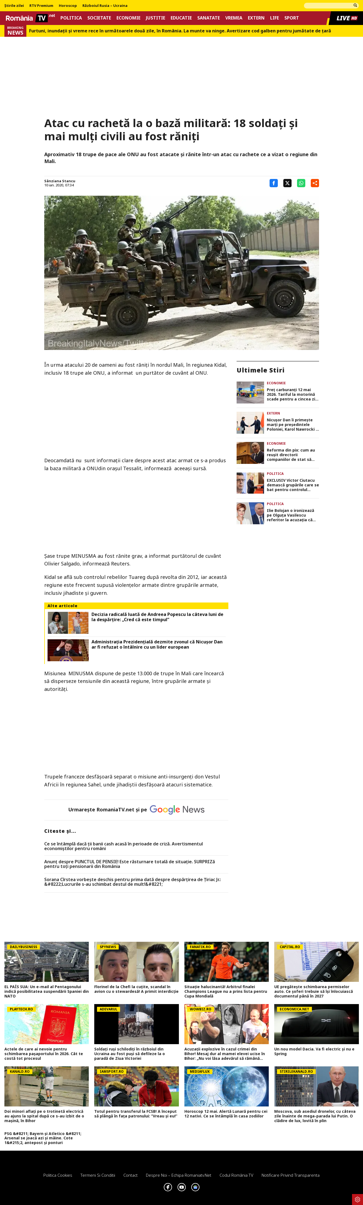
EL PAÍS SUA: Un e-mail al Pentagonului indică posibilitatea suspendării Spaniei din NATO (46, 991)
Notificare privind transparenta (291, 1175)
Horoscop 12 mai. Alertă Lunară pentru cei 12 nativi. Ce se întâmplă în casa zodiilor (225, 1114)
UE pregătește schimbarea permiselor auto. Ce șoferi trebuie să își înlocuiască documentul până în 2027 (313, 991)
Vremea (233, 18)
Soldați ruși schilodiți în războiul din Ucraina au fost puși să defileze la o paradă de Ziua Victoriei (129, 1054)
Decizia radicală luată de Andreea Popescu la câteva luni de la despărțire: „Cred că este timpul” (157, 617)
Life (274, 18)
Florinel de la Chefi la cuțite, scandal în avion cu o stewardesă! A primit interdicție (136, 989)
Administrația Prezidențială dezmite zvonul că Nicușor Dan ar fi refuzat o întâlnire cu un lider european (157, 644)
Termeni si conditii (98, 1175)
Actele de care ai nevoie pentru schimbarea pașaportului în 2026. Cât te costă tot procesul (43, 1054)
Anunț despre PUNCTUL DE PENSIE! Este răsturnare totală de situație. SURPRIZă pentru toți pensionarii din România (129, 864)
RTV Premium (41, 6)
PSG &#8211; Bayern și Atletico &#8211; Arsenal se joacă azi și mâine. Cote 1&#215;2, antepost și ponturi (42, 1138)
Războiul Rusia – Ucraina (105, 6)
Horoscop (68, 6)
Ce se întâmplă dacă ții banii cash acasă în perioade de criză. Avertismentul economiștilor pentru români (123, 846)
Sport (291, 18)
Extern (256, 18)
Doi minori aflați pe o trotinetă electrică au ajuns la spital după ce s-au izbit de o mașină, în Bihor (44, 1116)
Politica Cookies (57, 1175)
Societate (99, 18)
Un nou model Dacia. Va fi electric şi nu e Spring (314, 1051)
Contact (130, 1175)
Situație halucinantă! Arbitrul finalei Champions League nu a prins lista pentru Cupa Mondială (225, 991)
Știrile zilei (14, 6)
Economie (128, 18)
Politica (71, 18)
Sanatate (208, 18)
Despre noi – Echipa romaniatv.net (178, 1175)
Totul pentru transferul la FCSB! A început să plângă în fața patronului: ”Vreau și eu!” (135, 1114)
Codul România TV (236, 1175)
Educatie (181, 18)
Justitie (155, 18)
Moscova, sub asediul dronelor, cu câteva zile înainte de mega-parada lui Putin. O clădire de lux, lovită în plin (315, 1116)
